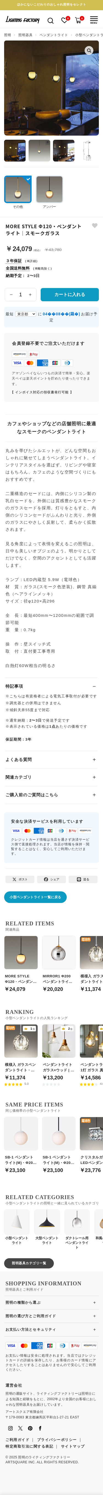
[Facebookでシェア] (51, 879)
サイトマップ (73, 1446)
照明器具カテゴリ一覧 (29, 1263)
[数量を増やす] (30, 295)
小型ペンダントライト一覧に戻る (35, 897)
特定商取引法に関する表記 (29, 1446)
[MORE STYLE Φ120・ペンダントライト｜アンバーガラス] (21, 961)
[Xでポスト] (20, 879)
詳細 (33, 261)
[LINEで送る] (83, 879)
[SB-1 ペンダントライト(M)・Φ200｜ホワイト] (21, 1142)
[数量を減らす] (11, 295)
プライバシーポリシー (57, 1440)
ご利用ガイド (17, 1440)
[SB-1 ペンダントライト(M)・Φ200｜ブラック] (59, 1142)
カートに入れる (69, 294)
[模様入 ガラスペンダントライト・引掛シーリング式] (21, 1049)
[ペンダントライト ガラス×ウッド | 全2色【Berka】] (59, 1049)
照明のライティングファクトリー (44, 1457)
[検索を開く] (50, 20)
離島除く (44, 268)
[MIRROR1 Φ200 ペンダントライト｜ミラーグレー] (59, 961)
